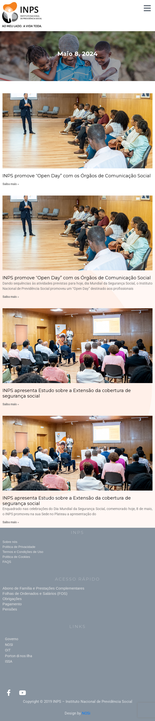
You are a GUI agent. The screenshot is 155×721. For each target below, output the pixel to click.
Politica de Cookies (16, 557)
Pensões (9, 609)
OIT (7, 650)
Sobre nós (9, 542)
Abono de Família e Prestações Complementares (43, 588)
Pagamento (12, 604)
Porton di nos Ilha (18, 656)
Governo (11, 639)
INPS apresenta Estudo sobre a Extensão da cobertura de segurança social (66, 393)
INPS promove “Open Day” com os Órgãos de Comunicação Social (76, 176)
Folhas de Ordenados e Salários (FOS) (34, 593)
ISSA (8, 661)
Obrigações (12, 599)
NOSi (86, 713)
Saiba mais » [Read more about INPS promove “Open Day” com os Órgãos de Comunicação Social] (10, 184)
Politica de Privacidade (18, 547)
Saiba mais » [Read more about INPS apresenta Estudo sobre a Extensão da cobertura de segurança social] (10, 404)
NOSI (9, 645)
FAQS (6, 562)
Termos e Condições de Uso (22, 552)
